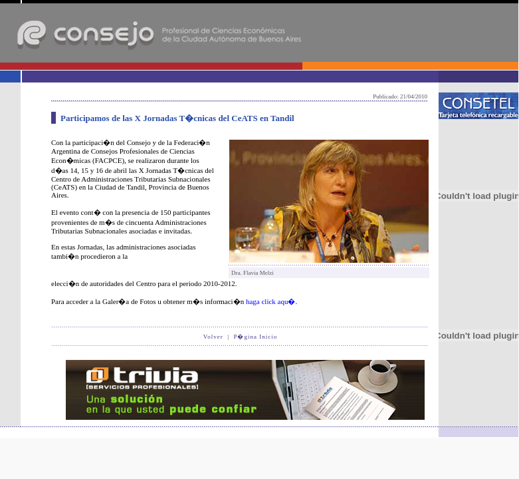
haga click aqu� (271, 301)
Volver (213, 336)
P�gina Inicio (255, 336)
